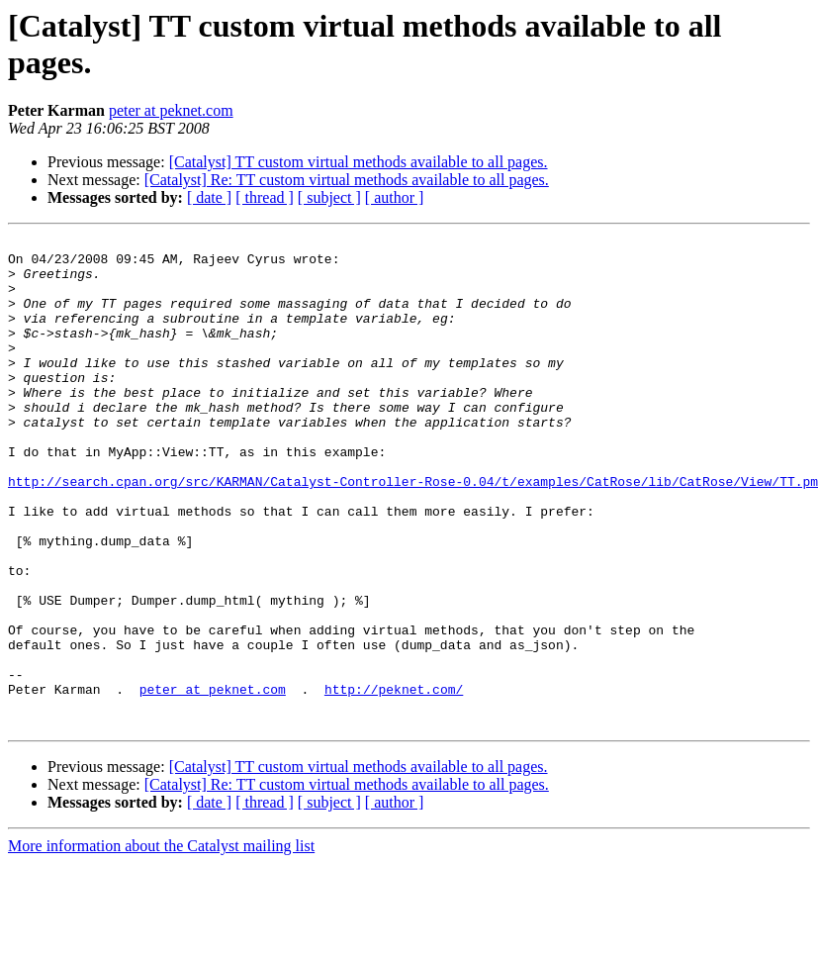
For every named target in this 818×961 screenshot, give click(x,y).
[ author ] (394, 197)
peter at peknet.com (171, 110)
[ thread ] (264, 197)
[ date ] (209, 197)
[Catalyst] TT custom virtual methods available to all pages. (358, 161)
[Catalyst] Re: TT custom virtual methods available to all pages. (346, 179)
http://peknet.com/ (393, 781)
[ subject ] (329, 197)
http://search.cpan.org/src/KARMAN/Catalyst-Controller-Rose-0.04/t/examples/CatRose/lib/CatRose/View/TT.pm (413, 531)
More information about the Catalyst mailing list (161, 943)
